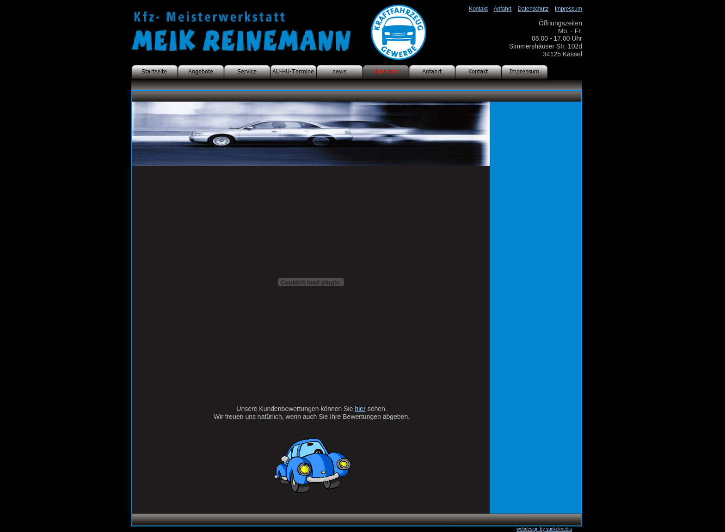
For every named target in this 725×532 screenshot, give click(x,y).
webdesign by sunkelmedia (544, 529)
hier (360, 408)
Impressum (568, 9)
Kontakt (478, 9)
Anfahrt (503, 9)
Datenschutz (533, 9)
